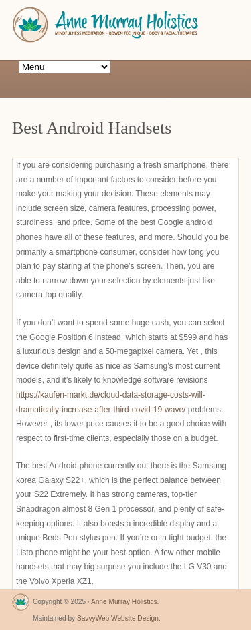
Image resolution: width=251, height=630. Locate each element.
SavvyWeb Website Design (118, 618)
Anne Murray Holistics (124, 601)
